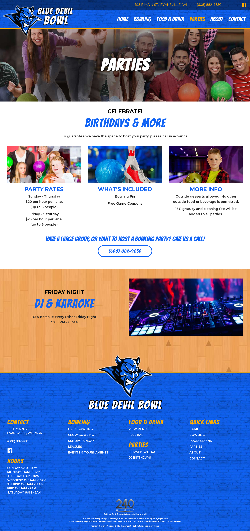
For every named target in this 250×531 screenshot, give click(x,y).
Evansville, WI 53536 (24, 433)
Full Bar (136, 435)
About (195, 452)
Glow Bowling (81, 435)
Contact (197, 458)
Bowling (197, 435)
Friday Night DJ (142, 452)
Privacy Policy (98, 526)
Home (194, 429)
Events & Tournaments (88, 452)
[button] (125, 251)
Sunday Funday (81, 441)
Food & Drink (200, 441)
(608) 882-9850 (209, 5)
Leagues (75, 446)
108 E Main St (18, 429)
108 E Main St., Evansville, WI (161, 5)
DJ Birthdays (140, 457)
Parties (195, 446)
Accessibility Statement (119, 526)
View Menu (138, 429)
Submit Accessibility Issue (146, 526)
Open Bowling (80, 429)
